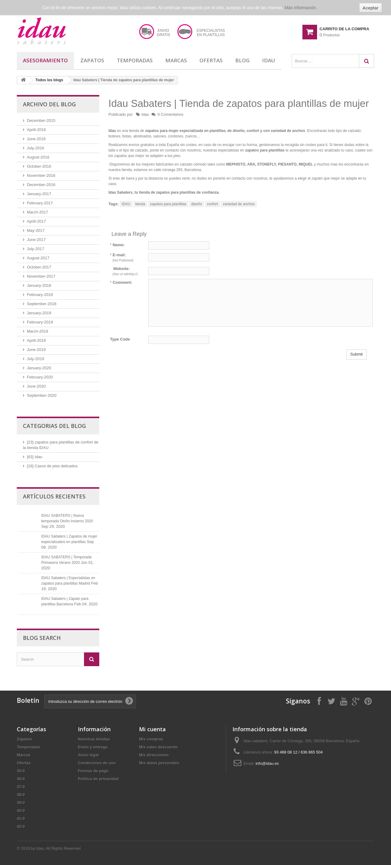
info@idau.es (267, 763)
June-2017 (36, 239)
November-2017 (41, 276)
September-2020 (42, 395)
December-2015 (41, 120)
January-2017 (39, 194)
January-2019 (39, 313)
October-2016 (39, 166)
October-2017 (39, 267)
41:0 (21, 818)
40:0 (21, 810)
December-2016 (41, 184)
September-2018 (42, 303)
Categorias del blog (54, 425)
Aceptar (370, 7)
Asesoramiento (45, 60)
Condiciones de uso (97, 763)
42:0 (21, 826)
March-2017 (37, 212)
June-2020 (36, 386)
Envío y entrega (93, 747)
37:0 (21, 786)
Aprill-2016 (36, 129)
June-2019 (36, 349)
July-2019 (35, 358)
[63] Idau (34, 456)
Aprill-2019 (36, 340)
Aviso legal (88, 755)
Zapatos (92, 60)
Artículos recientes (54, 496)
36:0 (21, 778)
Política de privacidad (98, 778)
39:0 (21, 802)
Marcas (176, 60)
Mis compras (151, 739)
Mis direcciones (154, 755)
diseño (196, 204)
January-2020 (39, 368)
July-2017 (35, 248)
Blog (242, 60)
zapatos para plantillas (168, 204)
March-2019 (37, 331)
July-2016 (35, 148)
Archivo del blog (49, 104)
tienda (140, 204)
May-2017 (36, 230)
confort (212, 204)
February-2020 (40, 377)
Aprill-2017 (36, 221)
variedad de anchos (239, 204)
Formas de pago (93, 770)
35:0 (21, 770)
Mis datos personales (159, 763)
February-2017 (40, 203)
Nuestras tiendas (94, 739)
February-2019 (40, 322)
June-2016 (36, 139)
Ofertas (211, 60)
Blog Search (42, 637)
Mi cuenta (152, 729)
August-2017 (38, 258)
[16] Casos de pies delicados (52, 466)
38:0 (21, 794)
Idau (268, 60)
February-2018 (40, 294)
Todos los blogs (49, 80)
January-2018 (39, 285)
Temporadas (135, 60)
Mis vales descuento (158, 747)
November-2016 (41, 175)
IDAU (126, 204)
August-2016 (38, 157)
